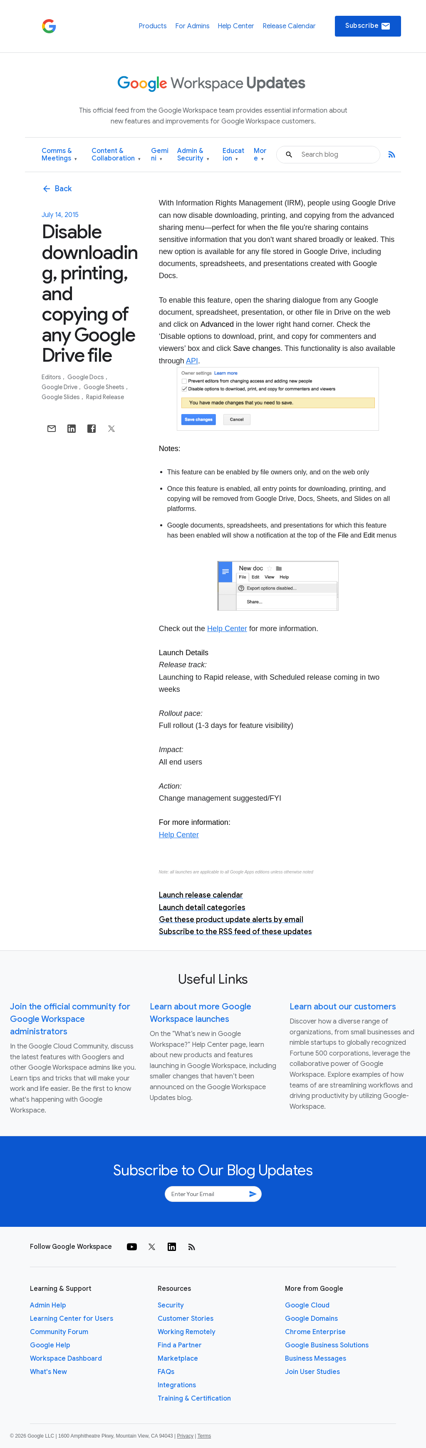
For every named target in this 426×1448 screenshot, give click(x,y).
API (192, 361)
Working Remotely (186, 1332)
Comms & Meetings (59, 155)
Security (171, 1305)
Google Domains (311, 1319)
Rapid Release (105, 397)
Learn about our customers (343, 1007)
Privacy (185, 1436)
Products (153, 26)
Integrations (177, 1385)
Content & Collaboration (116, 155)
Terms (204, 1436)
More (260, 155)
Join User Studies (312, 1372)
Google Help (50, 1345)
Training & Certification (194, 1398)
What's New (48, 1372)
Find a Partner (180, 1345)
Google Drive (60, 387)
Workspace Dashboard (66, 1358)
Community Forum (59, 1332)
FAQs (166, 1372)
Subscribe (368, 26)
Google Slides (61, 397)
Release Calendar (289, 26)
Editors (52, 377)
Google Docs (86, 377)
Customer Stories (185, 1319)
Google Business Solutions (327, 1345)
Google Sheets (105, 387)
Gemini (159, 155)
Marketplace (178, 1358)
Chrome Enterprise (315, 1332)
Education (233, 155)
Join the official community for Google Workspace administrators (70, 1019)
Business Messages (315, 1358)
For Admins (192, 26)
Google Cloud (307, 1305)
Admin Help (48, 1305)
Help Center (236, 26)
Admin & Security (193, 155)
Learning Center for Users (71, 1319)
